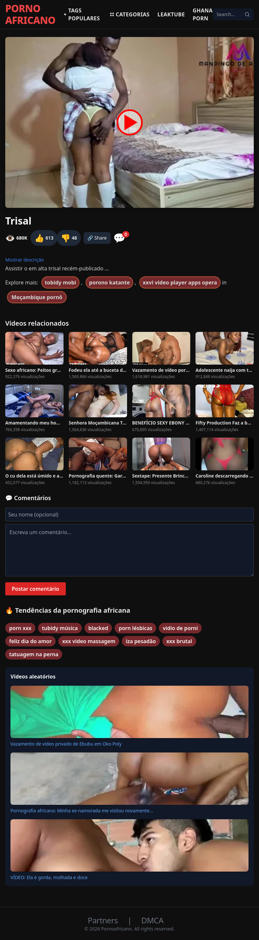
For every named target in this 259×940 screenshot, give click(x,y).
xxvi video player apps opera (180, 282)
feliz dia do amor (30, 641)
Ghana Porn (203, 14)
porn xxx (20, 628)
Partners (104, 920)
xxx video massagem (88, 641)
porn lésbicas (135, 628)
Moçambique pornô (36, 297)
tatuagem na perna (33, 654)
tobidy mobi (60, 282)
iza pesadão (141, 641)
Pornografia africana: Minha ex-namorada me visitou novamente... (81, 810)
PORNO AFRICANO (30, 14)
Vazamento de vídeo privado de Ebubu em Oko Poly (65, 744)
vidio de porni (180, 628)
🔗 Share (97, 238)
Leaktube (171, 14)
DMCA (152, 920)
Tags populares (81, 14)
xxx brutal (179, 641)
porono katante (109, 282)
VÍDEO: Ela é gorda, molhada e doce (48, 877)
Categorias (129, 14)
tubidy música (60, 628)
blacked (98, 628)
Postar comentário (35, 588)
